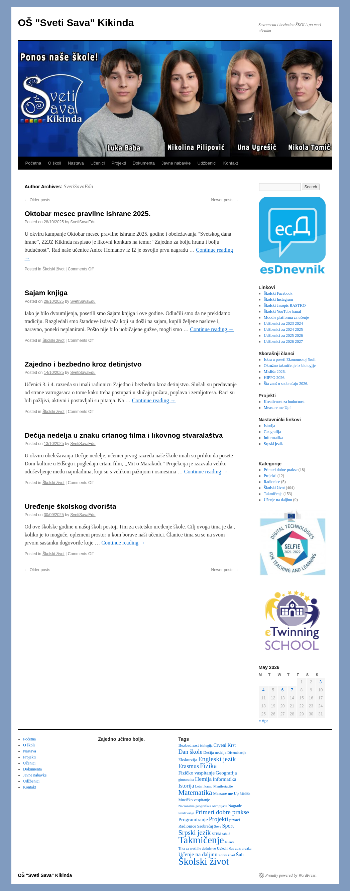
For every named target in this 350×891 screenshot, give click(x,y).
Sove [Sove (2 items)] (217, 826)
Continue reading (212, 329)
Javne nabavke (176, 163)
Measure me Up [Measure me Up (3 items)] (226, 793)
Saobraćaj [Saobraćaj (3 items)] (205, 826)
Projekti (118, 163)
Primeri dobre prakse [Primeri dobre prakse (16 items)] (222, 812)
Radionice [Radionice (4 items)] (187, 826)
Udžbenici (207, 163)
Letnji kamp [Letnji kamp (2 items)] (203, 786)
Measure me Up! (277, 407)
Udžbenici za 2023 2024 (283, 323)
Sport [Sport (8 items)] (228, 826)
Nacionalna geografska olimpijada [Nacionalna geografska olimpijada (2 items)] (203, 806)
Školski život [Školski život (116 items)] (204, 861)
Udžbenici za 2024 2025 (283, 329)
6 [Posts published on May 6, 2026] (282, 690)
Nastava (76, 163)
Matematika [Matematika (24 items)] (195, 793)
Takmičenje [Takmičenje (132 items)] (201, 840)
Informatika (273, 437)
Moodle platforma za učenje (286, 317)
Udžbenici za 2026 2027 (283, 341)
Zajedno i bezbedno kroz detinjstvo (83, 364)
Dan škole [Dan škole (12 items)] (191, 751)
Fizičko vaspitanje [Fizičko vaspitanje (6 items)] (197, 772)
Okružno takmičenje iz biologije (290, 365)
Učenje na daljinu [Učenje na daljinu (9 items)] (198, 854)
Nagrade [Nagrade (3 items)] (235, 806)
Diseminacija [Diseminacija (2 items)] (236, 752)
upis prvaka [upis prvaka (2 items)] (243, 848)
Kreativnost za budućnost (284, 401)
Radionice (272, 481)
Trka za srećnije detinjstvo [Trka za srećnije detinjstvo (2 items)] (197, 848)
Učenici (98, 163)
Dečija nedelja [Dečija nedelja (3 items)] (214, 752)
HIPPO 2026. (274, 377)
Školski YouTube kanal (282, 311)
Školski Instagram (278, 299)
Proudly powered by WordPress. (291, 875)
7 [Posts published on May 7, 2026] (292, 690)
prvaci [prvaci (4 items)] (234, 819)
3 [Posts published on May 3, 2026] (320, 682)
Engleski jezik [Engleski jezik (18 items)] (217, 758)
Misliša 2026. (274, 371)
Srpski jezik (273, 443)
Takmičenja (273, 493)
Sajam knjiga (46, 292)
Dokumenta (144, 163)
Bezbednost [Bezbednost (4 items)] (189, 745)
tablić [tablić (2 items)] (226, 834)
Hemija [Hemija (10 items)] (203, 779)
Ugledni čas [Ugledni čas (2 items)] (225, 848)
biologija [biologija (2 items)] (206, 745)
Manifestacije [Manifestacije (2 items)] (223, 786)
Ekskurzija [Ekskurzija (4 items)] (188, 759)
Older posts (37, 200)
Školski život (53, 269)
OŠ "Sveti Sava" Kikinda (76, 22)
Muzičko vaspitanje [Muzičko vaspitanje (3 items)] (194, 800)
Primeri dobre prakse (281, 469)
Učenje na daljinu (278, 499)
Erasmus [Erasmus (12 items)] (189, 766)
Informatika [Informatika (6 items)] (224, 779)
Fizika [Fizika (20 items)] (208, 765)
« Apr (263, 721)
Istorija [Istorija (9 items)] (186, 786)
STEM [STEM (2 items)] (216, 834)
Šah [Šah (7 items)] (240, 854)
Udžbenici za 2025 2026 (283, 335)
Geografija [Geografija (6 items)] (226, 772)
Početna (33, 163)
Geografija (272, 431)
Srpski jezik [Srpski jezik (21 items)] (195, 832)
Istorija (269, 425)
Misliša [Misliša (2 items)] (245, 794)
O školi (54, 163)
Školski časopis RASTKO (285, 305)
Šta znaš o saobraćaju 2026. (286, 383)
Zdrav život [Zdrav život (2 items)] (226, 855)
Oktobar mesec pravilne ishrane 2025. (88, 213)
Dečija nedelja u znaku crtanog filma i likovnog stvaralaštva (124, 435)
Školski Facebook (278, 293)
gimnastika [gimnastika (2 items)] (186, 780)
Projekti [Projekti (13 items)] (218, 819)
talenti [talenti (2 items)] (229, 842)
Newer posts (224, 200)
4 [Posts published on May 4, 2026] (263, 690)
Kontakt (230, 163)
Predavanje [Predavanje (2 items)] (186, 813)
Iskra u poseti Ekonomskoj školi (290, 359)
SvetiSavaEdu (78, 186)
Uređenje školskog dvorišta (70, 506)
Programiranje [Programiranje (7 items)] (193, 819)
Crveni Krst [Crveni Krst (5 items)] (225, 745)
